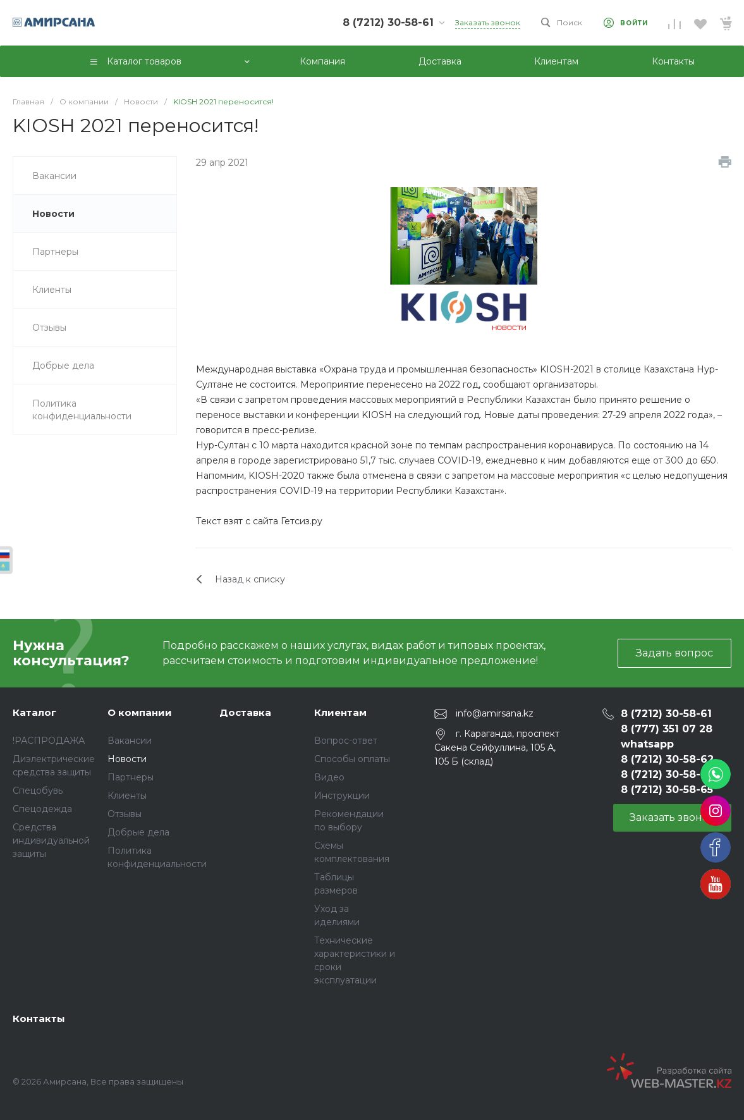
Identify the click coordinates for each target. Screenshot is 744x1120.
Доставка (245, 712)
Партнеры (130, 777)
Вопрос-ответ (345, 740)
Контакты (39, 1018)
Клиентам (340, 712)
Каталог (34, 712)
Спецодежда (42, 809)
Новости (127, 759)
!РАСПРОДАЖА (49, 740)
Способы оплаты (352, 759)
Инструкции (342, 795)
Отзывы (124, 814)
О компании (139, 712)
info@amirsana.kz (495, 713)
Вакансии (129, 740)
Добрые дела (138, 832)
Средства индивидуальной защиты (51, 840)
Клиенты (127, 795)
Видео (329, 777)
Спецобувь (38, 790)
